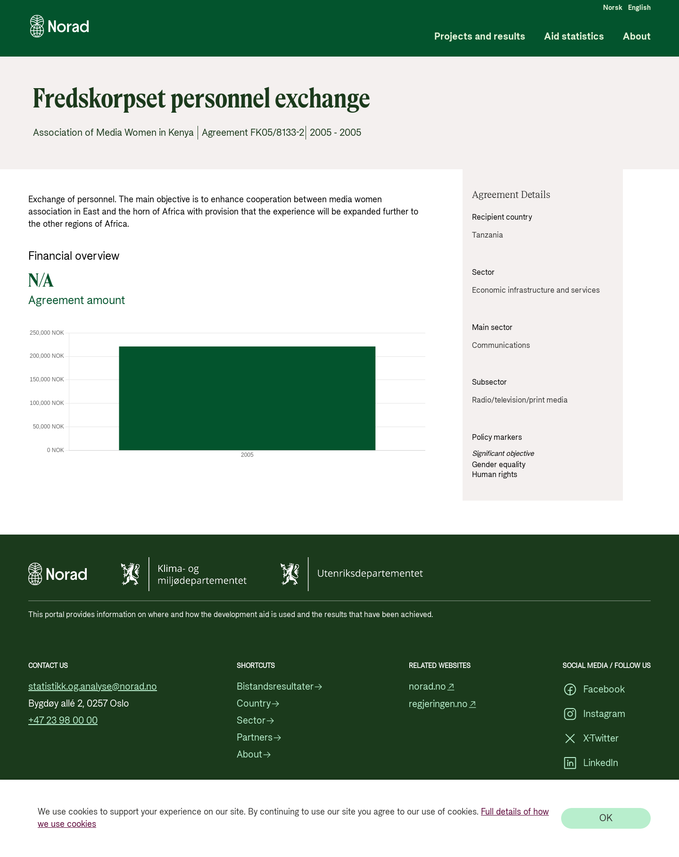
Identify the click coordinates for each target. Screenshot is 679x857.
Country (258, 704)
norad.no (432, 687)
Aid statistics (574, 37)
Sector (256, 720)
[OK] (606, 818)
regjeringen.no (443, 704)
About (637, 37)
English (639, 8)
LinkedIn (590, 763)
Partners (259, 737)
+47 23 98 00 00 (63, 720)
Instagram (594, 714)
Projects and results (479, 37)
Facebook (594, 689)
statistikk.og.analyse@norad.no (92, 687)
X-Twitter (591, 738)
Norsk (612, 8)
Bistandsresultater (280, 687)
